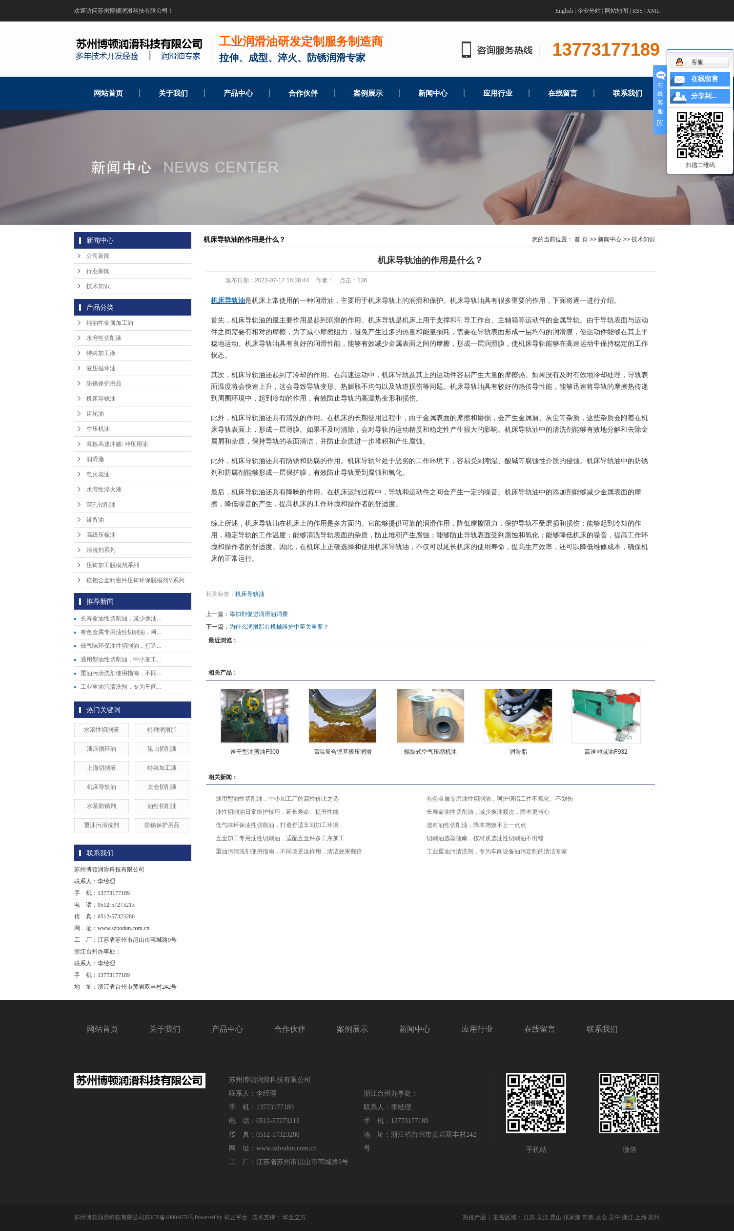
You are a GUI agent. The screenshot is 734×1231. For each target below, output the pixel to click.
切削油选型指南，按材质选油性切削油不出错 (485, 838)
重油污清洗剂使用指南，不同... (121, 673)
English (564, 10)
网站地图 (616, 10)
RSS (637, 10)
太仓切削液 (162, 787)
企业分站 (589, 10)
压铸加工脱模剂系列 (112, 565)
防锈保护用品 (104, 383)
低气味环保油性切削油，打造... (121, 645)
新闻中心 (433, 93)
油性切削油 (162, 806)
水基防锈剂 (101, 806)
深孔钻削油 (101, 504)
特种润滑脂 (162, 729)
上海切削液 (101, 767)
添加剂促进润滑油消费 (258, 614)
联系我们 (627, 93)
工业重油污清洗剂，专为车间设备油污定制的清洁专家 (497, 851)
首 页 (581, 239)
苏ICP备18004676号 (169, 1217)
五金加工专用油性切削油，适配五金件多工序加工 (280, 838)
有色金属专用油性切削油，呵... (121, 632)
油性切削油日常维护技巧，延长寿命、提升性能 (277, 811)
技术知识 (98, 286)
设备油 (95, 519)
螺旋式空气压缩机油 (430, 751)
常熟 (588, 1217)
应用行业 (497, 93)
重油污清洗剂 (101, 825)
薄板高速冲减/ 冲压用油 (117, 444)
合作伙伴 (303, 93)
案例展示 (368, 93)
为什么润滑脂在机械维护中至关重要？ (279, 626)
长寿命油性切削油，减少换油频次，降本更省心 (488, 811)
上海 (641, 1217)
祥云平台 (235, 1217)
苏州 (654, 1217)
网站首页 (108, 93)
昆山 (556, 1217)
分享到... (704, 96)
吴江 (543, 1217)
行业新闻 (98, 271)
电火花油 (98, 474)
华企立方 (294, 1217)
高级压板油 (101, 534)
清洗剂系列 (101, 550)
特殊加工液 (101, 353)
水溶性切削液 (104, 338)
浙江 (627, 1217)
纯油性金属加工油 (109, 322)
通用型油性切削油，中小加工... (121, 659)
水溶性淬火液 (104, 489)
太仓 (601, 1217)
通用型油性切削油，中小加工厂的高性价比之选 (277, 798)
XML (653, 10)
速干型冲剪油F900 (254, 751)
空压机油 (98, 428)
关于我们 (173, 93)
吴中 (614, 1217)
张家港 (572, 1217)
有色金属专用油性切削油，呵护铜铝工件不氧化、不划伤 (500, 798)
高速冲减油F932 (606, 751)
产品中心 (238, 93)
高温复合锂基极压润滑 (342, 751)
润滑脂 (95, 459)
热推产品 (474, 1217)
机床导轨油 (101, 398)
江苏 (529, 1217)
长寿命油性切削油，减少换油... (121, 618)
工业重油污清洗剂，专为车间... (121, 686)
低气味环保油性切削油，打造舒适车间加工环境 (277, 825)
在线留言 (562, 93)
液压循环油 (101, 368)
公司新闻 (98, 256)
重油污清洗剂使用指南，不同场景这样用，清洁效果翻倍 (289, 851)
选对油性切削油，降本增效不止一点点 (476, 825)
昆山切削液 (162, 748)
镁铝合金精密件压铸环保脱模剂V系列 (135, 580)
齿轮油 (95, 413)
